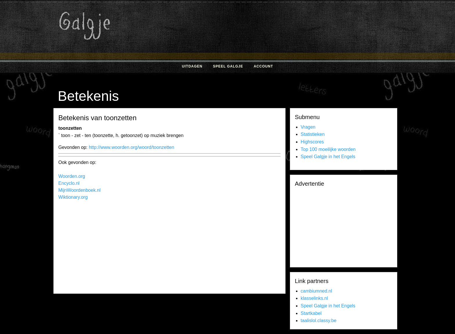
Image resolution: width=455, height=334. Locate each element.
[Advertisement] (290, 45)
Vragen (308, 127)
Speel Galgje (228, 66)
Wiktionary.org (73, 197)
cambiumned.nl (316, 291)
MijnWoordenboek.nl (79, 190)
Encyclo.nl (69, 183)
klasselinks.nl (314, 298)
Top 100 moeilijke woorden (328, 149)
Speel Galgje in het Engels (328, 156)
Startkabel (311, 313)
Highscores (312, 141)
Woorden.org (71, 176)
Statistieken (313, 134)
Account (263, 66)
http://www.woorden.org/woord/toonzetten (131, 147)
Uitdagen (192, 66)
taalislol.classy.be (318, 320)
